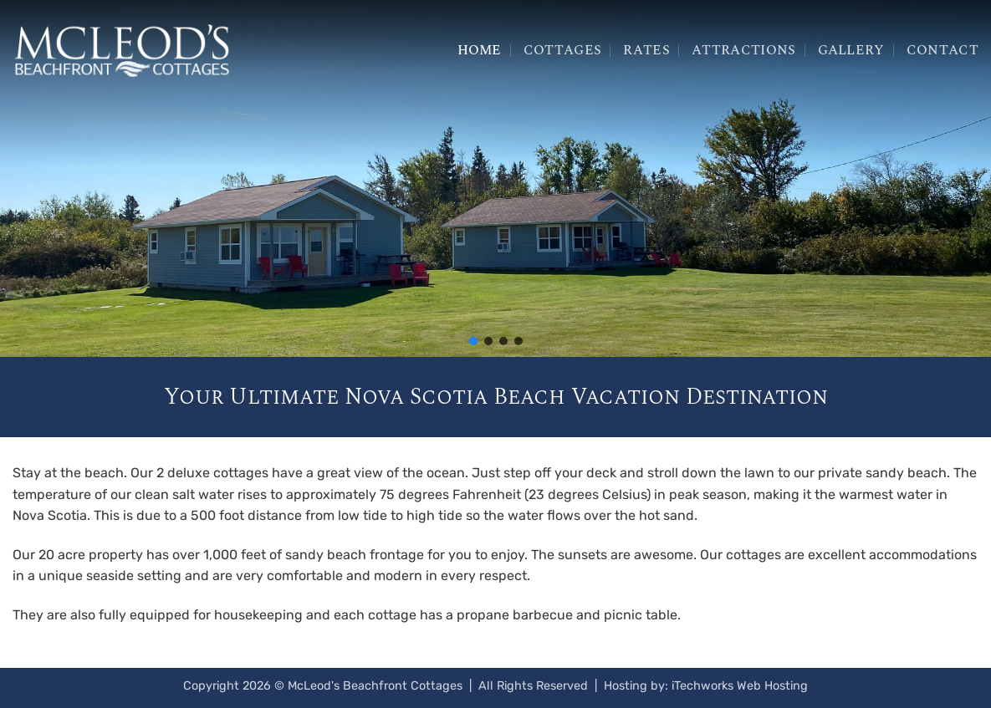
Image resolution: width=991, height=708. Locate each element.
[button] (473, 341)
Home (479, 50)
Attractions (744, 50)
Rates (646, 50)
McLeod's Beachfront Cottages (375, 686)
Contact (942, 50)
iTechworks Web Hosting (740, 686)
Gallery (851, 50)
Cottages (563, 50)
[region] (495, 178)
